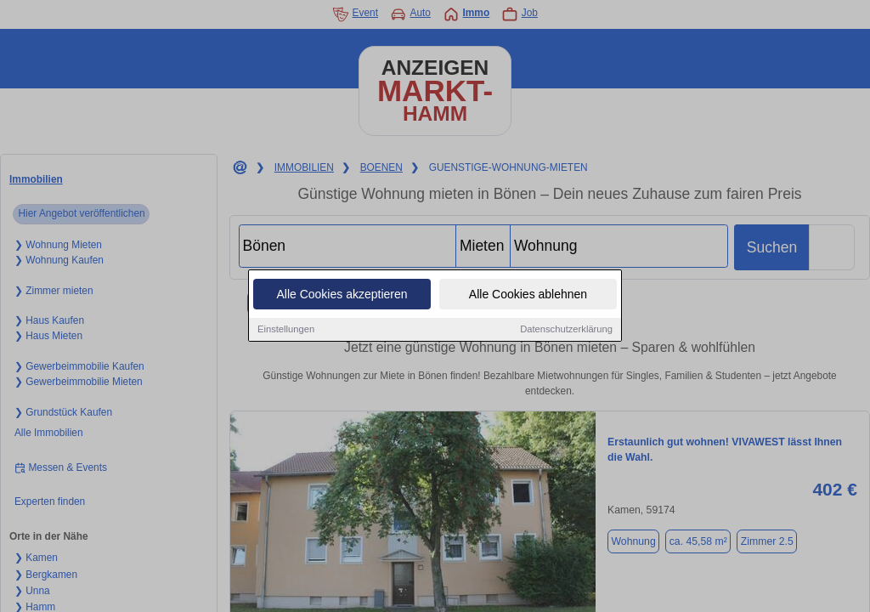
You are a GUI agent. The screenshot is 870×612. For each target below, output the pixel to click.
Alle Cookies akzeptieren (341, 295)
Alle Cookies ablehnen (528, 295)
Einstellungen (285, 330)
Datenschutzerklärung (566, 330)
